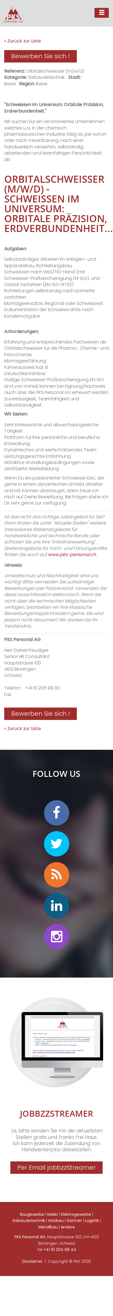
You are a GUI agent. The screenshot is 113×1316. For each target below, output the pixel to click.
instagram (56, 936)
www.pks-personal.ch (72, 554)
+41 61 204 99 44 (59, 1249)
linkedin (56, 905)
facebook (56, 813)
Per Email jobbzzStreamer (56, 1167)
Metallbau (48, 1227)
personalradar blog (56, 874)
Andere (68, 1227)
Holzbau (56, 1220)
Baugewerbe (32, 1214)
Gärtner (74, 1220)
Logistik (92, 1220)
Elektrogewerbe (76, 1214)
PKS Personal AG (29, 1237)
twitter (56, 843)
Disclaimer (32, 1261)
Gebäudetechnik (28, 1220)
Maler (52, 1214)
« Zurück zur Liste (22, 41)
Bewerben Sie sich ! (40, 56)
